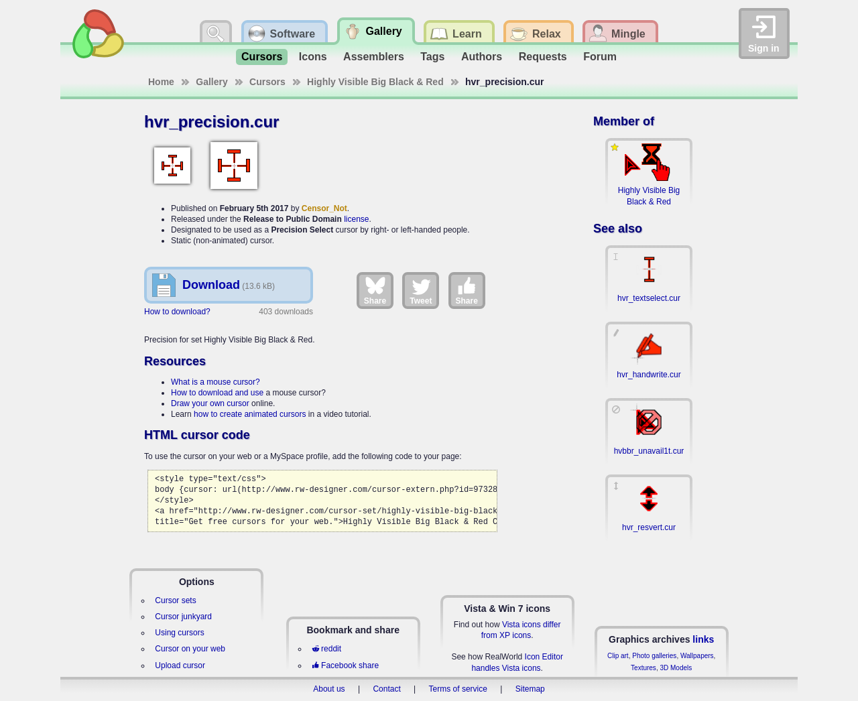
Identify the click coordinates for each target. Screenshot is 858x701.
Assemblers (373, 56)
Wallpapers (697, 655)
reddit (326, 648)
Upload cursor (180, 665)
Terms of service (458, 689)
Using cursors (179, 632)
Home (161, 81)
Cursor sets (175, 600)
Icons (313, 56)
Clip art (618, 655)
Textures (643, 668)
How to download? (177, 311)
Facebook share (345, 665)
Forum (600, 56)
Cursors (261, 56)
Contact (386, 689)
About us (329, 689)
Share (375, 290)
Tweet (421, 290)
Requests (543, 56)
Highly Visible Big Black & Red (375, 81)
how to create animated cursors (250, 414)
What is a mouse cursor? (215, 382)
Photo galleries (654, 655)
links (703, 639)
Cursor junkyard (183, 616)
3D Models (676, 668)
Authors (481, 56)
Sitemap (530, 689)
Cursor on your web (190, 648)
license (356, 219)
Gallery (211, 81)
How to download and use (217, 392)
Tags (432, 56)
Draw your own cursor (210, 403)
